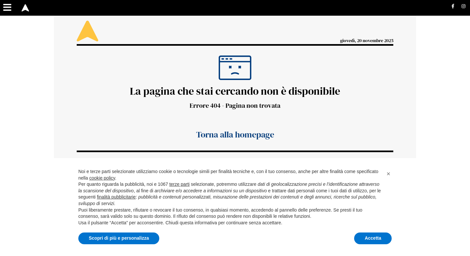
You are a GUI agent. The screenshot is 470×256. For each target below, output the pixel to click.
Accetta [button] (373, 238)
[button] (388, 173)
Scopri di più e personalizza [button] (119, 238)
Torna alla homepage (235, 134)
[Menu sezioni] (7, 8)
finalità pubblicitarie (116, 197)
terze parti (179, 184)
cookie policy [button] (102, 178)
